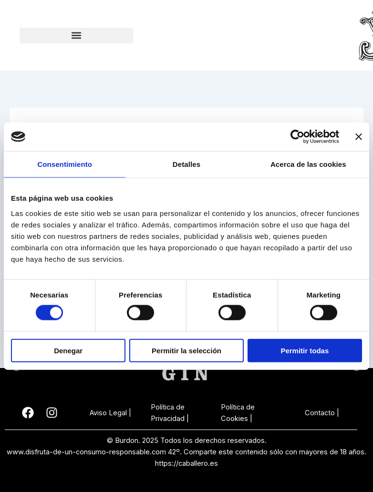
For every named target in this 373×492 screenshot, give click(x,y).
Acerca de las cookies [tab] (308, 164)
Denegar (68, 350)
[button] (76, 35)
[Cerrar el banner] (358, 136)
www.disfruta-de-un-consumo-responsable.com (86, 452)
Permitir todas (304, 350)
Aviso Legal (108, 413)
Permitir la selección (186, 350)
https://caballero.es (186, 463)
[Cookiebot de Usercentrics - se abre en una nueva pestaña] (297, 137)
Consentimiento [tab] (64, 164)
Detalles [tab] (186, 164)
